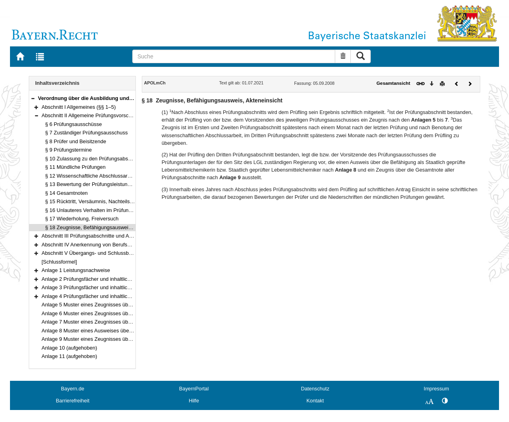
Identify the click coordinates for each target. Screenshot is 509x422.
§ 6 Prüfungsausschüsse (73, 124)
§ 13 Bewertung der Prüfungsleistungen (90, 184)
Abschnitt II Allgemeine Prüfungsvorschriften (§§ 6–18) (104, 115)
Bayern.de (72, 389)
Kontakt (315, 401)
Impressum (436, 389)
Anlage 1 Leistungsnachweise (76, 270)
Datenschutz (315, 389)
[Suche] (233, 56)
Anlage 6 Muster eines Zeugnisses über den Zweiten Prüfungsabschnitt (123, 313)
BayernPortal (194, 389)
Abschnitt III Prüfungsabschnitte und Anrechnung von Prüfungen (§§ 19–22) (128, 236)
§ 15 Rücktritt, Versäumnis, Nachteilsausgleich (98, 201)
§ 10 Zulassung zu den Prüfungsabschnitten (95, 159)
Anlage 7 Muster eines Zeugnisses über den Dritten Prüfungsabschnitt (122, 322)
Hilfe (194, 401)
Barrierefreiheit (72, 401)
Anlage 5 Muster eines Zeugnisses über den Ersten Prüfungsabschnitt (122, 305)
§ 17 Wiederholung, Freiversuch (82, 219)
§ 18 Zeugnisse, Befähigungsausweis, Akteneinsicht (104, 227)
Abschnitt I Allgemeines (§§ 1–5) (79, 107)
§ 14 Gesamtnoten (66, 193)
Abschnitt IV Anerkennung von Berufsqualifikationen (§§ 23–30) (114, 245)
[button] (33, 98)
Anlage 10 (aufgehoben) (69, 348)
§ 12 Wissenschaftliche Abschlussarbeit (90, 176)
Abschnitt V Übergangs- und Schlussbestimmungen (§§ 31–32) (114, 253)
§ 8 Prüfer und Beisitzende (75, 141)
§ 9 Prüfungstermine (68, 150)
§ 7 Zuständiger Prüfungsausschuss (86, 133)
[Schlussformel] (59, 262)
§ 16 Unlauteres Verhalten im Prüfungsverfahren (100, 210)
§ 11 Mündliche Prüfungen (75, 167)
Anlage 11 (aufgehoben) (69, 356)
